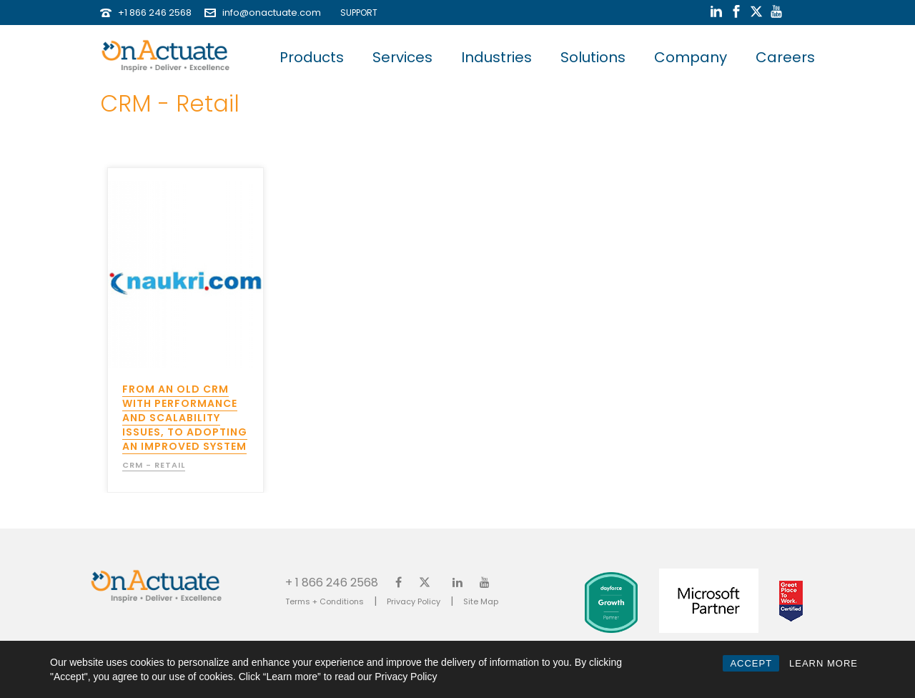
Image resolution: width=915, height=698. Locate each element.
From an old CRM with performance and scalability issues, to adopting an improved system (184, 417)
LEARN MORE (823, 663)
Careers (785, 57)
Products (312, 57)
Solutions (592, 57)
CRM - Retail (153, 465)
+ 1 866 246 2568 (331, 581)
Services (402, 57)
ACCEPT (751, 663)
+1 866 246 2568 (155, 12)
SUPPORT (355, 12)
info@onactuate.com (271, 12)
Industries (496, 57)
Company (690, 57)
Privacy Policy (413, 601)
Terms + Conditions (324, 601)
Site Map (480, 601)
